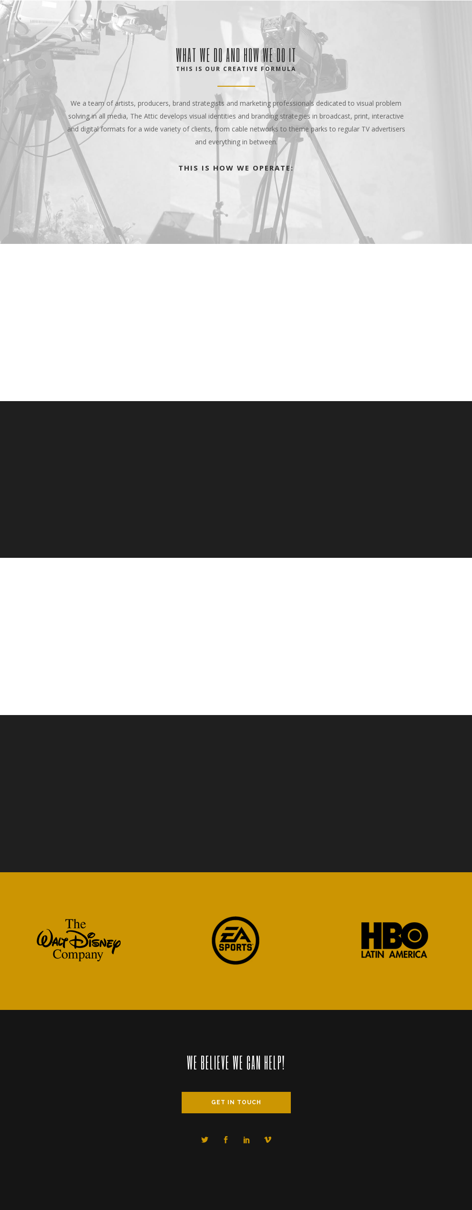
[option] (78, 941)
